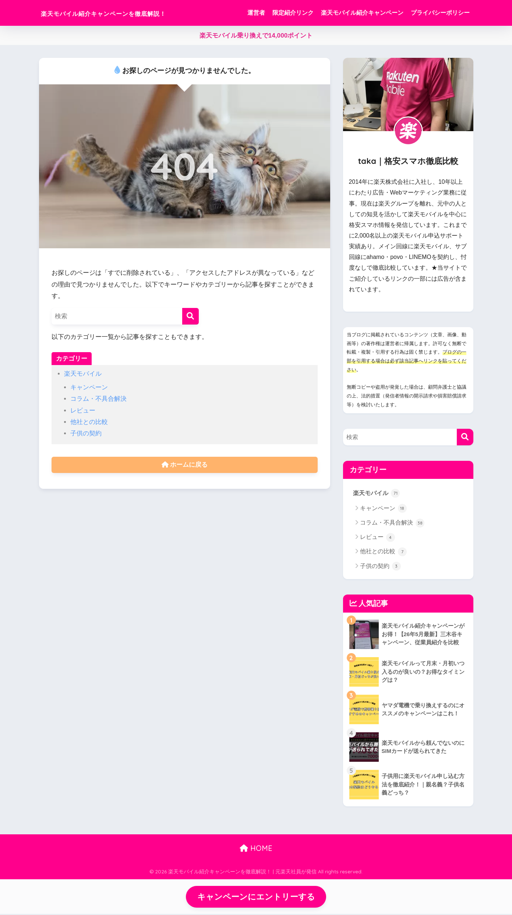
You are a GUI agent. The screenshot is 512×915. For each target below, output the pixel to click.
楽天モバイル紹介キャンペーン (362, 13)
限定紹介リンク (293, 13)
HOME (256, 848)
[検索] (190, 316)
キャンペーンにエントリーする (256, 897)
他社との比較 (89, 421)
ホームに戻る (185, 465)
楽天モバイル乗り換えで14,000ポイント (256, 35)
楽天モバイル (83, 373)
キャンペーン (89, 387)
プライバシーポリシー (440, 13)
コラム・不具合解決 (98, 398)
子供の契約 (86, 433)
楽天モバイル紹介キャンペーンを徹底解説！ (131, 12)
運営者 (256, 13)
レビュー (82, 410)
